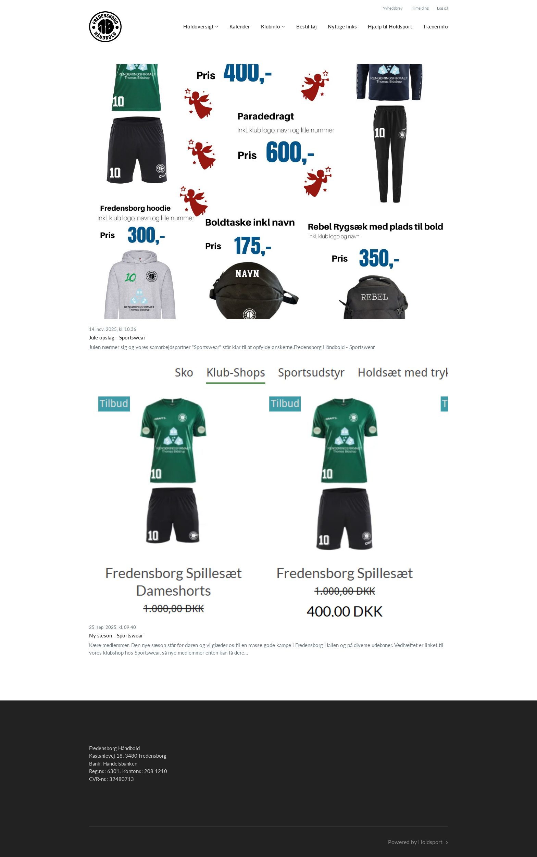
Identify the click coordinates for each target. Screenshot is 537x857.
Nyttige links (342, 26)
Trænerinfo (435, 26)
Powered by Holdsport (415, 842)
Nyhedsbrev (393, 8)
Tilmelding (420, 8)
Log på (442, 8)
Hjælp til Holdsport (390, 26)
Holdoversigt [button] (198, 26)
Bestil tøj (306, 26)
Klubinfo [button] (270, 26)
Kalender (239, 26)
